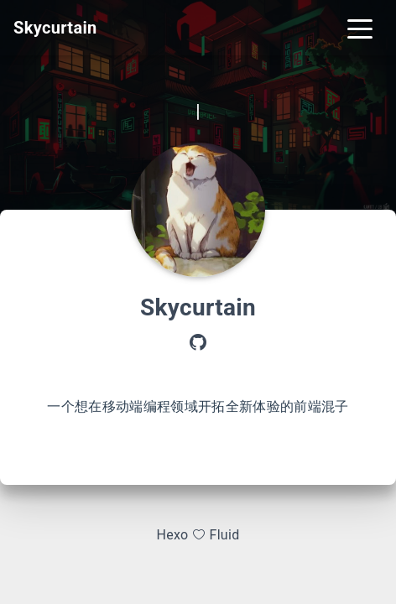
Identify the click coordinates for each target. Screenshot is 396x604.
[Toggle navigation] (360, 27)
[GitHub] (198, 344)
